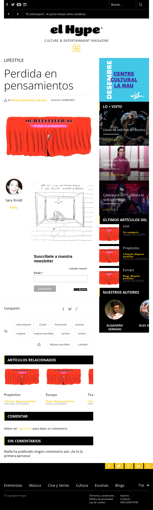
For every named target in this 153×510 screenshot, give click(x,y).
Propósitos (12, 395)
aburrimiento (24, 324)
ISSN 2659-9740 (129, 502)
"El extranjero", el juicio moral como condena (55, 14)
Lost (126, 226)
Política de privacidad (101, 499)
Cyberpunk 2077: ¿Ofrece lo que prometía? (123, 197)
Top (143, 485)
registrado (25, 428)
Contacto (125, 499)
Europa (51, 395)
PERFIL (14, 207)
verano (82, 333)
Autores (124, 495)
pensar (66, 333)
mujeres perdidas (44, 333)
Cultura (82, 485)
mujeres (21, 333)
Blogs (49, 401)
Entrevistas (13, 485)
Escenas (109, 140)
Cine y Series (112, 175)
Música (35, 485)
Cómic (43, 324)
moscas (79, 324)
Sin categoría (130, 232)
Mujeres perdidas (23, 100)
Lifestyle (40, 100)
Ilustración (61, 324)
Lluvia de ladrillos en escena (124, 130)
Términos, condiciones (101, 495)
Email (38, 273)
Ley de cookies (97, 502)
